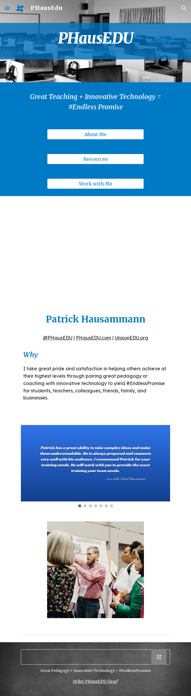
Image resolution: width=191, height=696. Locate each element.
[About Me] (95, 134)
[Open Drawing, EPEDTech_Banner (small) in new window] (159, 657)
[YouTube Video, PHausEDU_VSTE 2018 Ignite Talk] (95, 249)
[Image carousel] (95, 466)
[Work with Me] (95, 184)
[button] (7, 8)
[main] (95, 41)
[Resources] (95, 159)
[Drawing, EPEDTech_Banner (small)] (95, 657)
